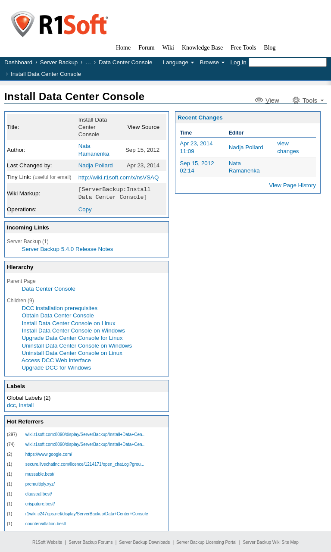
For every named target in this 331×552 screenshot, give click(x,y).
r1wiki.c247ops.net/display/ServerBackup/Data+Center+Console (86, 513)
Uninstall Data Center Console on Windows (77, 345)
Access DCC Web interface (56, 359)
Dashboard (18, 62)
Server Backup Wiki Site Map (271, 541)
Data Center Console (125, 62)
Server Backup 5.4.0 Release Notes (67, 248)
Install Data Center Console (74, 96)
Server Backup (59, 62)
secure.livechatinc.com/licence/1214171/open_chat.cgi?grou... (84, 463)
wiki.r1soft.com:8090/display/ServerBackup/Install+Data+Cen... (85, 433)
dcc (11, 404)
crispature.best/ (40, 503)
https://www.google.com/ (48, 453)
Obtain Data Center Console (58, 314)
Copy (85, 208)
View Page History (292, 185)
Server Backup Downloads (144, 541)
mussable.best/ (39, 473)
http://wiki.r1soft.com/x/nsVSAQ (118, 177)
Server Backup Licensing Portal (206, 541)
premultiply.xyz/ (40, 483)
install (26, 404)
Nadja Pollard (95, 165)
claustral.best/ (38, 493)
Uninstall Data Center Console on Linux (72, 352)
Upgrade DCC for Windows (56, 367)
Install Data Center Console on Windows (73, 329)
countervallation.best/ (45, 523)
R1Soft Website (47, 541)
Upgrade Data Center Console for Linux (72, 337)
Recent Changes (200, 117)
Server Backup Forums (90, 541)
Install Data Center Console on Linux (69, 322)
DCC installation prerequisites (60, 307)
